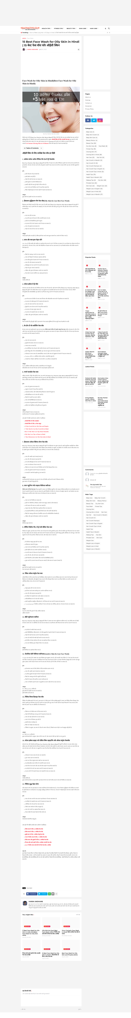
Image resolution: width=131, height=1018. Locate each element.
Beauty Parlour (91, 140)
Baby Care (90, 132)
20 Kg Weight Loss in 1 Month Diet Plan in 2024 (90, 399)
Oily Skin (102, 180)
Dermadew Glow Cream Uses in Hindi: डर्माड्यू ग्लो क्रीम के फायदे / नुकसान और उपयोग (103, 381)
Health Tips (91, 174)
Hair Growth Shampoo (94, 166)
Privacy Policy (89, 109)
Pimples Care (91, 183)
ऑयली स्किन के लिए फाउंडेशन (32, 421)
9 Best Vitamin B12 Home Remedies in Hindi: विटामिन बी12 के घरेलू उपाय (90, 355)
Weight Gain (102, 186)
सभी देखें (78, 914)
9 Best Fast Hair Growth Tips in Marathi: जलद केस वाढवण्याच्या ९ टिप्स (90, 334)
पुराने (79, 1009)
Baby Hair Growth (92, 135)
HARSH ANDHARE (36, 901)
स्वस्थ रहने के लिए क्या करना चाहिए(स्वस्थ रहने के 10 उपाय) (90, 270)
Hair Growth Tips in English (95, 169)
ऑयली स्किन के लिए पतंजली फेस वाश (61, 139)
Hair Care (90, 157)
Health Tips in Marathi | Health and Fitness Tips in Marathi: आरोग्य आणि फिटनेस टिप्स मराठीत (103, 272)
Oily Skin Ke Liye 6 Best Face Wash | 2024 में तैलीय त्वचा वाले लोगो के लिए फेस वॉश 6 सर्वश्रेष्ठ (51, 932)
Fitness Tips (91, 149)
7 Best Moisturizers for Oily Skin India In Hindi (38, 437)
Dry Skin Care (91, 146)
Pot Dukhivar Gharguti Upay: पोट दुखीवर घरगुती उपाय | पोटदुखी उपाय (103, 354)
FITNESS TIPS (58, 28)
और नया (23, 1009)
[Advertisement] (65, 13)
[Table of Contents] (32, 148)
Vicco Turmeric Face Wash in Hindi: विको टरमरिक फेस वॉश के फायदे (71, 932)
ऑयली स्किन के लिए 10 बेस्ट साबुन (33, 423)
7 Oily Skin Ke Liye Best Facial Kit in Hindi (36, 429)
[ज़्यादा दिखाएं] (56, 893)
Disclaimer (88, 106)
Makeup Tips (91, 180)
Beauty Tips (91, 143)
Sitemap (87, 100)
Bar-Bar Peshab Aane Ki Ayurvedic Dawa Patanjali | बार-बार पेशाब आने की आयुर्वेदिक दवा (103, 401)
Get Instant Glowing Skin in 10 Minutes (37, 143)
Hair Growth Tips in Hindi (95, 172)
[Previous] (107, 32)
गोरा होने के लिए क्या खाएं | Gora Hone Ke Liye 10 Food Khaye (102, 313)
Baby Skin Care (91, 137)
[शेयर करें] (78, 49)
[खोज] (109, 28)
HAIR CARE (93, 28)
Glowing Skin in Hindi (94, 155)
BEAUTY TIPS (71, 28)
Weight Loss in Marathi (94, 194)
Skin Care (90, 186)
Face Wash (30, 38)
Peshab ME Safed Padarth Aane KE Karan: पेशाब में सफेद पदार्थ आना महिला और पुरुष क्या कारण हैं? (90, 381)
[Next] (109, 32)
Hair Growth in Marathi (94, 160)
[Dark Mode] (105, 28)
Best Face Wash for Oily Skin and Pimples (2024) (70, 954)
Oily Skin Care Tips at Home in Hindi (35, 434)
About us (88, 97)
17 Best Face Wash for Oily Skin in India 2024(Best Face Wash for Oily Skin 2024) (30, 933)
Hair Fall (100, 157)
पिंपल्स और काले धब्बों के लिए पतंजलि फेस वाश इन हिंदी (31, 954)
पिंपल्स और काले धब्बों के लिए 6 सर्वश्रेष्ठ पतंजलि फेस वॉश (38, 842)
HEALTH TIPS (46, 28)
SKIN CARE (82, 28)
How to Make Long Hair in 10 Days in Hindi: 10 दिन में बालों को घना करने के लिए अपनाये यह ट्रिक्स (54, 32)
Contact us (88, 103)
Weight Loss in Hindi (93, 191)
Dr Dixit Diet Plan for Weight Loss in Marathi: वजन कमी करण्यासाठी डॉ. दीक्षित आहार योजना (90, 293)
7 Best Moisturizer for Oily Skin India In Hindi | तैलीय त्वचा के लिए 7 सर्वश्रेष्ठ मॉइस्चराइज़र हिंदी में (90, 314)
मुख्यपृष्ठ (24, 38)
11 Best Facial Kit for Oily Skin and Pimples (37, 426)
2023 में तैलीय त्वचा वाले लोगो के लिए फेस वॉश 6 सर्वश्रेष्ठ (38, 845)
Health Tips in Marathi (94, 177)
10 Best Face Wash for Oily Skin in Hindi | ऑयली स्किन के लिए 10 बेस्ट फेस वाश (50, 954)
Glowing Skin (91, 152)
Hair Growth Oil (92, 163)
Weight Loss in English (94, 189)
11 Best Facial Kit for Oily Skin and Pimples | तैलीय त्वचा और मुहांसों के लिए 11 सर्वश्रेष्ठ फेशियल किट (103, 335)
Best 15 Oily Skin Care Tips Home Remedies (37, 431)
